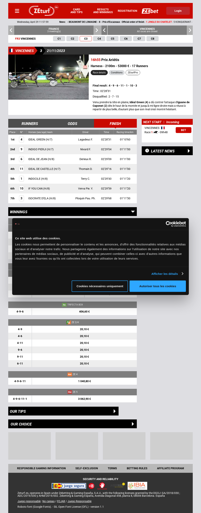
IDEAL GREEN (37, 139)
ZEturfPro (133, 72)
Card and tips (76, 11)
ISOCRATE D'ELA (38, 198)
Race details (99, 72)
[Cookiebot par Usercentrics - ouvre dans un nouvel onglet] (169, 224)
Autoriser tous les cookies (157, 286)
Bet (183, 130)
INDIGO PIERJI (37, 149)
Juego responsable (29, 501)
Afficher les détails (164, 273)
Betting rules (137, 468)
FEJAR (61, 501)
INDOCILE (34, 178)
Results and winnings (103, 11)
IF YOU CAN (35, 188)
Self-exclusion (86, 468)
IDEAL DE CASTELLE (41, 168)
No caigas (48, 501)
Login (178, 10)
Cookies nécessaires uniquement (100, 286)
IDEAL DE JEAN (38, 159)
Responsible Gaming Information (41, 468)
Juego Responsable (79, 501)
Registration (127, 10)
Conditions (116, 72)
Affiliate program (170, 468)
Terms (112, 468)
